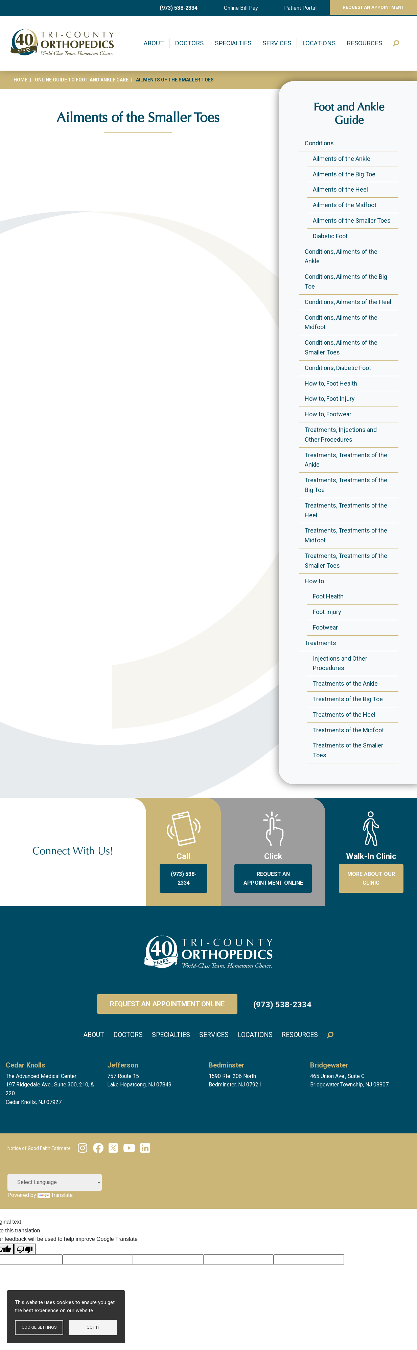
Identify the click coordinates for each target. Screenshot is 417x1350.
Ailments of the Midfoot (344, 204)
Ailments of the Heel (340, 189)
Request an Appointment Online (167, 1004)
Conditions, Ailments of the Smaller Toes (341, 347)
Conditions (319, 143)
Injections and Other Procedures (340, 663)
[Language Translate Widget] (54, 1181)
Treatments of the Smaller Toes (348, 750)
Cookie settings (39, 1326)
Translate (55, 1194)
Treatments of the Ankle (345, 683)
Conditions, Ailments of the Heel (348, 301)
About (154, 43)
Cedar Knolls (25, 1064)
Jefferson (122, 1064)
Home (20, 79)
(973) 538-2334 (177, 8)
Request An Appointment (369, 8)
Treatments (320, 642)
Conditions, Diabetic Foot (338, 367)
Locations (318, 43)
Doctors (189, 43)
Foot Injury (327, 611)
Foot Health (328, 596)
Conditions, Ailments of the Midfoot (341, 322)
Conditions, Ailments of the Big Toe (346, 281)
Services (276, 43)
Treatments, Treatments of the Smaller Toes (346, 560)
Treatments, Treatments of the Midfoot (346, 535)
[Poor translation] (25, 1248)
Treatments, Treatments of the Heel (346, 510)
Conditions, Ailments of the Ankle (341, 256)
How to (314, 581)
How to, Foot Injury (330, 398)
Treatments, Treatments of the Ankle (346, 459)
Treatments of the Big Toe (348, 699)
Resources (364, 43)
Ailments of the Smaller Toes (352, 220)
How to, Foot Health (331, 383)
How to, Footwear (328, 414)
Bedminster (227, 1064)
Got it (93, 1326)
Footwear (325, 627)
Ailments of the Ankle (341, 158)
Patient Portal (293, 8)
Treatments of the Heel (344, 714)
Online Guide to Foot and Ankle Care (82, 79)
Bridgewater (329, 1064)
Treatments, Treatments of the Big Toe (346, 484)
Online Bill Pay (236, 8)
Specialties (233, 43)
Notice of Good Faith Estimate (39, 1148)
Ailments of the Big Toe (344, 174)
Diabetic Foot (330, 236)
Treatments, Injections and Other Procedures (341, 434)
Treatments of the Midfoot (348, 730)
